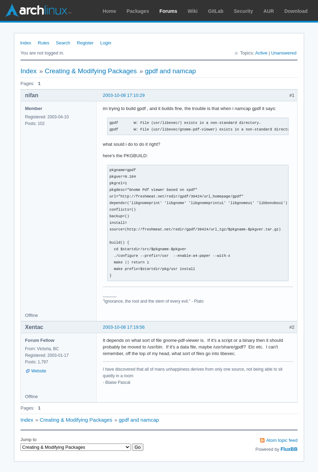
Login (105, 42)
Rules (43, 42)
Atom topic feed (282, 440)
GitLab (215, 11)
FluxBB (289, 449)
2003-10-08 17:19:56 (124, 327)
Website (38, 371)
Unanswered (283, 53)
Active (261, 53)
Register (85, 42)
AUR (268, 11)
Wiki (193, 11)
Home (109, 11)
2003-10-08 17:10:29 (124, 95)
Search (63, 42)
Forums (168, 11)
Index (25, 42)
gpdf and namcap (170, 71)
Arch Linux (38, 10)
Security (243, 11)
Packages (138, 11)
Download (296, 11)
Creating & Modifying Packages (91, 71)
